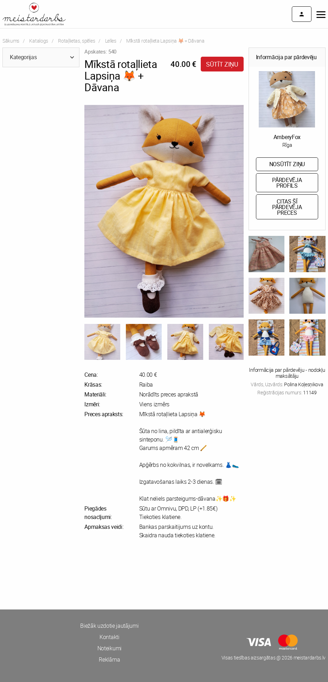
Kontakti (109, 637)
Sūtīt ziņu (222, 64)
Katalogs (38, 40)
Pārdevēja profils (287, 182)
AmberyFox (287, 137)
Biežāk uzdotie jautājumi (109, 626)
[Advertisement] (82, 574)
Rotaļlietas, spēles (76, 40)
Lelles (110, 40)
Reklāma (109, 659)
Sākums (10, 40)
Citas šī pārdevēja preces (287, 207)
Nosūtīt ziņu (287, 164)
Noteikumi (109, 648)
